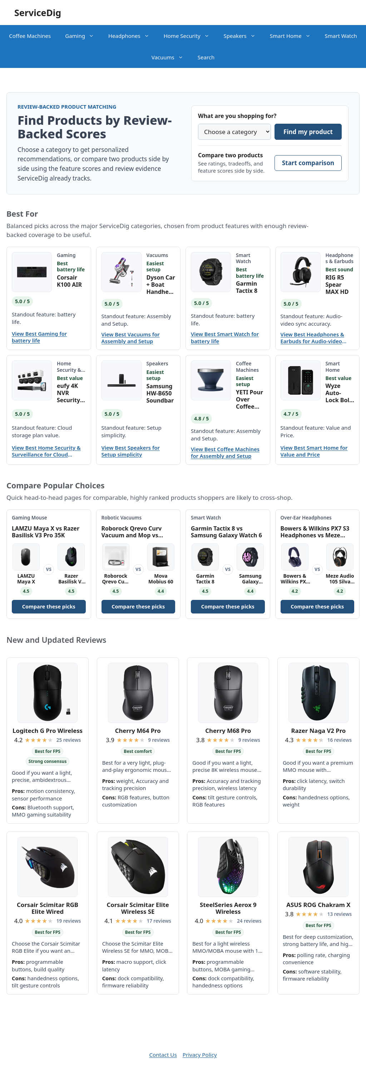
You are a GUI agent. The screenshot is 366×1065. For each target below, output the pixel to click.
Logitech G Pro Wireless (48, 730)
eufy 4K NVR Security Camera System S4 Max (71, 393)
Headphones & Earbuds (340, 258)
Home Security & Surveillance (70, 372)
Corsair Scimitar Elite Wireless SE (138, 908)
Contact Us (163, 1054)
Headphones (132, 35)
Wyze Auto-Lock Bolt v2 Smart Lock (339, 393)
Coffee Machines (30, 35)
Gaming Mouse (29, 517)
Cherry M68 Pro (228, 730)
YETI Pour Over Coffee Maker (249, 399)
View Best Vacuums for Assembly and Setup (131, 338)
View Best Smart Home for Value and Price (314, 451)
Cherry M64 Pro (138, 730)
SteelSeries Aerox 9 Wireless (228, 908)
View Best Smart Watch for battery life (225, 337)
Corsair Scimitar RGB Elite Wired (47, 908)
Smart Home (294, 35)
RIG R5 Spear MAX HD (337, 284)
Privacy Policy (200, 1054)
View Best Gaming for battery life (39, 337)
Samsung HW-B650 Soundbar (160, 393)
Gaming (83, 35)
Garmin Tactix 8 (246, 287)
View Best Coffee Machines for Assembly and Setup (225, 452)
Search (206, 57)
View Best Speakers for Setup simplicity (131, 451)
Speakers (243, 35)
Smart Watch (341, 35)
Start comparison (308, 163)
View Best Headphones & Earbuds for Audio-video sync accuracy (312, 338)
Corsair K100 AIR (69, 281)
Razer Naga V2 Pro (318, 730)
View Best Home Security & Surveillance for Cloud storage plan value (46, 451)
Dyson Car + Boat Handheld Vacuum (161, 284)
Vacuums (171, 57)
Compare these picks (48, 606)
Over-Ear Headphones (306, 517)
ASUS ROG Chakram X (318, 904)
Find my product (308, 132)
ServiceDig (37, 12)
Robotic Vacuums (122, 517)
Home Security (190, 35)
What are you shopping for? (237, 115)
